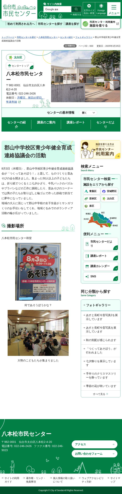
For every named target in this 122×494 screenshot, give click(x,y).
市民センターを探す (26, 37)
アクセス (80, 444)
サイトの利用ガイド (12, 480)
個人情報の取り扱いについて (64, 480)
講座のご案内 (46, 122)
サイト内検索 (54, 4)
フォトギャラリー (83, 37)
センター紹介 (66, 37)
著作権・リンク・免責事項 (36, 480)
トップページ (8, 37)
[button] (113, 9)
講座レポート (76, 122)
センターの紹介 (16, 124)
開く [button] (84, 112)
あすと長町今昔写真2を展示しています (102, 317)
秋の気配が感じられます (101, 340)
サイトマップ (115, 480)
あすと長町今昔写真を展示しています (101, 329)
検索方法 (77, 14)
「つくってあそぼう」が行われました (101, 350)
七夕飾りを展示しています (101, 363)
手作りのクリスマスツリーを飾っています (101, 375)
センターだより (105, 124)
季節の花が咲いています (101, 386)
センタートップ (20, 65)
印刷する (71, 46)
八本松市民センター (48, 37)
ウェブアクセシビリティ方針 (93, 480)
